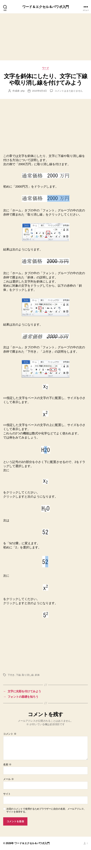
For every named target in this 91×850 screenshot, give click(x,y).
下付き (11, 675)
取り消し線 (28, 675)
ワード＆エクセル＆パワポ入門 (45, 6)
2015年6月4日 (39, 90)
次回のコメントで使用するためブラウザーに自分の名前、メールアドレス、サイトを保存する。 (46, 810)
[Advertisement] (45, 37)
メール (8, 779)
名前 (7, 764)
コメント (9, 733)
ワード (45, 68)
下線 (18, 675)
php (23, 90)
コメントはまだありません (69, 90)
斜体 (37, 675)
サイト (7, 794)
